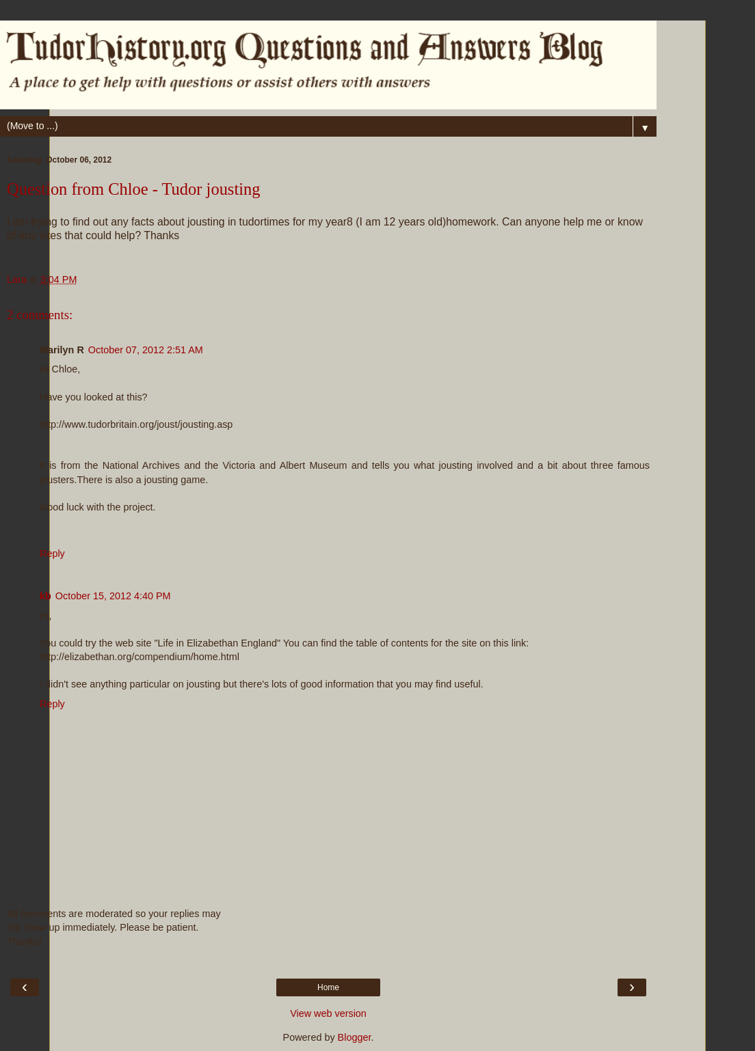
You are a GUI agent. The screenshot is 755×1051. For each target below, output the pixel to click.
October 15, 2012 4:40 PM (113, 595)
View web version (328, 1013)
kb (45, 595)
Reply (52, 553)
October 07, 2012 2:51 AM (145, 349)
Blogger (354, 1037)
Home (328, 987)
